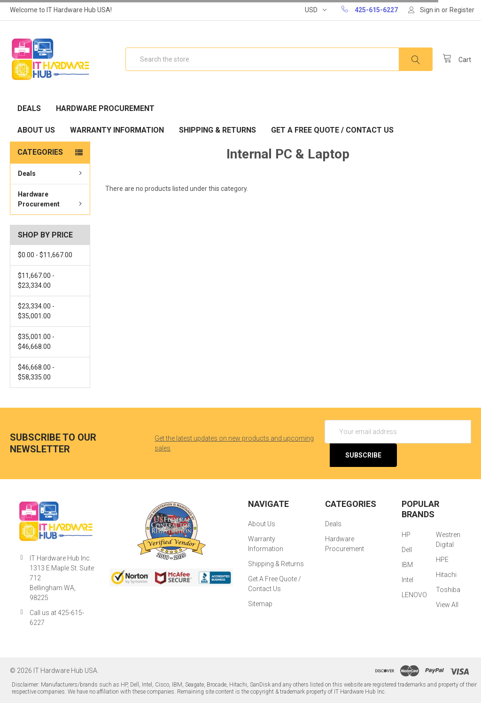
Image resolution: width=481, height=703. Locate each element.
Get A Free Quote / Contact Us (332, 130)
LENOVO (414, 595)
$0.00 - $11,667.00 (45, 255)
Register (462, 10)
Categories (40, 152)
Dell (407, 549)
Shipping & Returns (217, 130)
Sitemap (260, 604)
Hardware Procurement (105, 108)
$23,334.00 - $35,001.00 (36, 311)
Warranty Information (117, 130)
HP (406, 534)
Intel (407, 580)
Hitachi (446, 574)
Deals (29, 108)
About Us (36, 130)
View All (447, 604)
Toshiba (448, 589)
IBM (407, 565)
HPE (442, 559)
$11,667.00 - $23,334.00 (36, 280)
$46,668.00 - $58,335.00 (36, 372)
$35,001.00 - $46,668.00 (36, 341)
